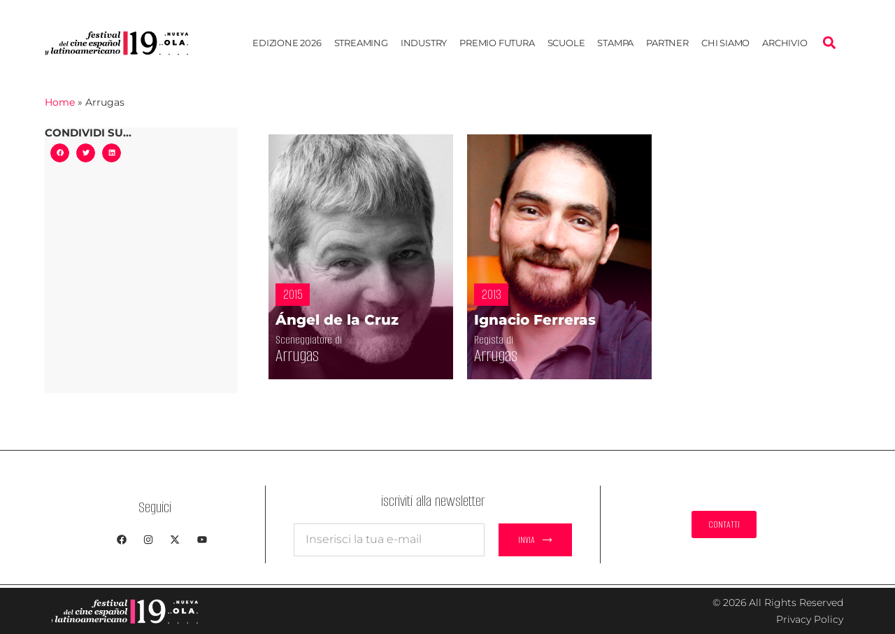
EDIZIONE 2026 (286, 42)
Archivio (784, 42)
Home (60, 102)
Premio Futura (496, 42)
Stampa (615, 42)
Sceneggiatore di (322, 340)
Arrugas (309, 355)
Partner (667, 42)
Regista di (502, 340)
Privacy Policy (809, 619)
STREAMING (361, 42)
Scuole (566, 42)
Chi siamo (725, 42)
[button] (828, 43)
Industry (424, 42)
